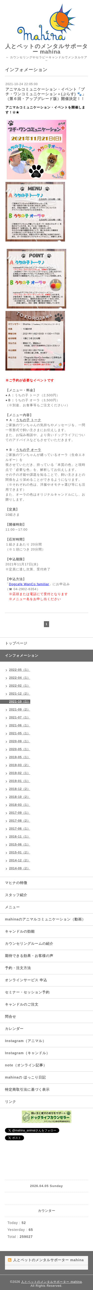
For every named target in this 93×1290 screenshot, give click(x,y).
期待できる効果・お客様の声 (29, 956)
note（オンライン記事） (26, 1065)
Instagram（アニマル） (25, 1041)
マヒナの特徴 (16, 883)
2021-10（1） (19, 701)
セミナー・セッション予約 (27, 992)
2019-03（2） (19, 765)
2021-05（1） (19, 733)
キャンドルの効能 (20, 931)
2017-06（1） (19, 828)
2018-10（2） (19, 797)
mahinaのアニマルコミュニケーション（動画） (45, 919)
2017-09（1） (19, 813)
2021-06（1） (19, 725)
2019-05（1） (19, 757)
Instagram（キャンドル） (27, 1053)
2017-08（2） (19, 820)
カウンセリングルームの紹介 (29, 944)
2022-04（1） (19, 677)
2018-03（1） (19, 805)
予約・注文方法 (18, 968)
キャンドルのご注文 (21, 1004)
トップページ (16, 643)
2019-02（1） (19, 773)
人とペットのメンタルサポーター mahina (46, 49)
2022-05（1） (19, 670)
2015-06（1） (19, 844)
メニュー (12, 907)
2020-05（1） (19, 749)
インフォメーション (21, 655)
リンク (10, 1102)
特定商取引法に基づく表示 (27, 1089)
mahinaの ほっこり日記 (25, 1077)
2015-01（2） (19, 852)
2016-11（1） (19, 836)
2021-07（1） (19, 717)
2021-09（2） (19, 709)
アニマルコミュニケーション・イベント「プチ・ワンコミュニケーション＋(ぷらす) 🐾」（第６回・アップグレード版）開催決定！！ (45, 94)
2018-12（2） (19, 789)
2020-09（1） (19, 741)
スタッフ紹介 (16, 895)
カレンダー (14, 1029)
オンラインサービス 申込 (26, 980)
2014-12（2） (19, 860)
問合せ (10, 1016)
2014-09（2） (19, 868)
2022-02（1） (19, 685)
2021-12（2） (19, 693)
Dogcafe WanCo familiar (29, 584)
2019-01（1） (19, 781)
